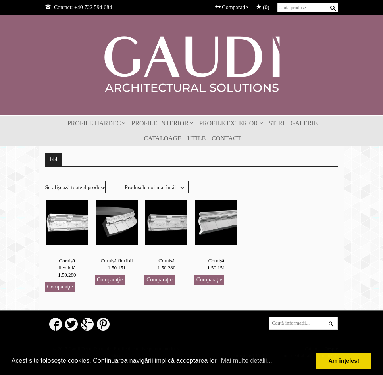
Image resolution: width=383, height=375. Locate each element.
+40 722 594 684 (93, 7)
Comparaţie (60, 287)
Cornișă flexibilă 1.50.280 (67, 268)
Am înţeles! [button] (343, 361)
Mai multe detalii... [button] (246, 360)
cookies (78, 360)
